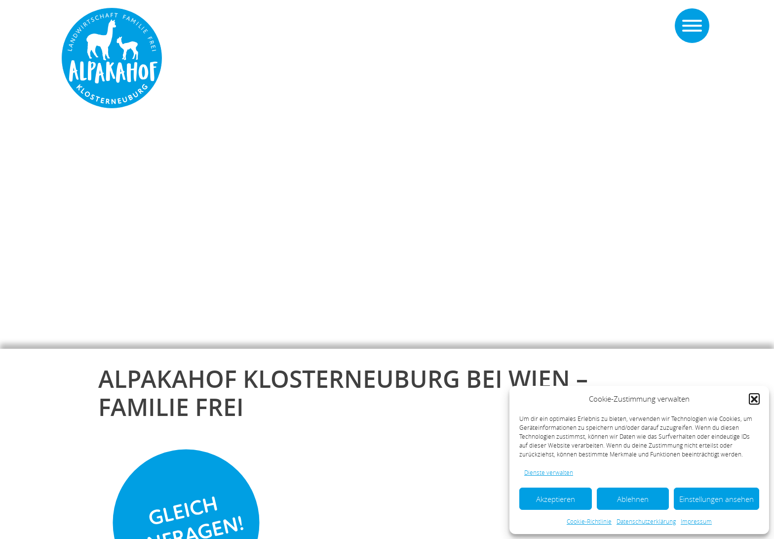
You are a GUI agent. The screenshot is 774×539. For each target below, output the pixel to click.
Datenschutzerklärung (646, 521)
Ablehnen (633, 499)
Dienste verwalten (548, 472)
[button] (754, 399)
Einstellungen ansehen (716, 499)
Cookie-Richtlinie (589, 521)
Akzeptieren (555, 499)
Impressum (696, 521)
